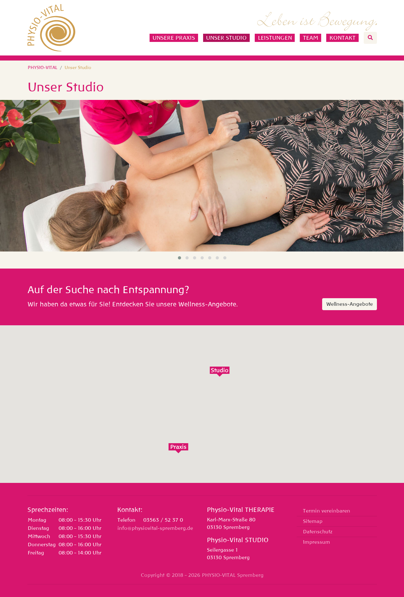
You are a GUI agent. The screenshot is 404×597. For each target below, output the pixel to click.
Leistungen (275, 38)
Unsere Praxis (173, 38)
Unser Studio (226, 38)
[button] (179, 258)
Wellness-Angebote (349, 304)
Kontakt (342, 38)
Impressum (316, 542)
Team (310, 38)
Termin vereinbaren (326, 511)
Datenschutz (318, 532)
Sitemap (312, 521)
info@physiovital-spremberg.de (155, 528)
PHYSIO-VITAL (42, 67)
